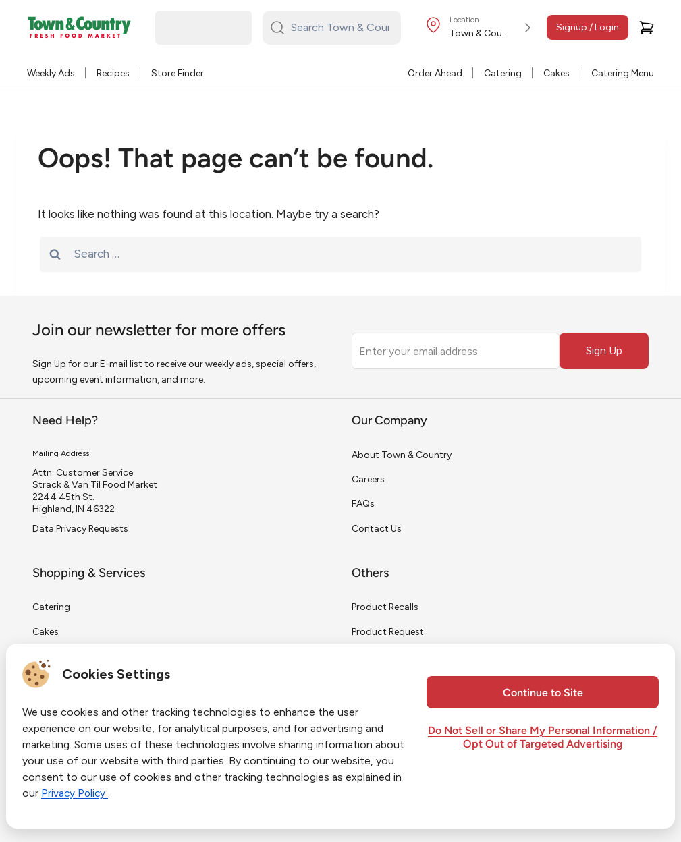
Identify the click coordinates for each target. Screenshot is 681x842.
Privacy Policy (75, 793)
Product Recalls (385, 607)
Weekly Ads (51, 73)
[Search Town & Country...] (339, 27)
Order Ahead (435, 73)
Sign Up (604, 350)
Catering (503, 73)
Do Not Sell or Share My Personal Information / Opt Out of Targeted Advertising (542, 738)
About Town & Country (402, 455)
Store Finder (177, 73)
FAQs (363, 503)
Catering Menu (622, 73)
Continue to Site (543, 693)
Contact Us (377, 528)
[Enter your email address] (456, 351)
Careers (368, 479)
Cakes (556, 73)
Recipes (113, 73)
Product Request (388, 632)
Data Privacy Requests (80, 528)
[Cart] (646, 27)
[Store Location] (480, 28)
